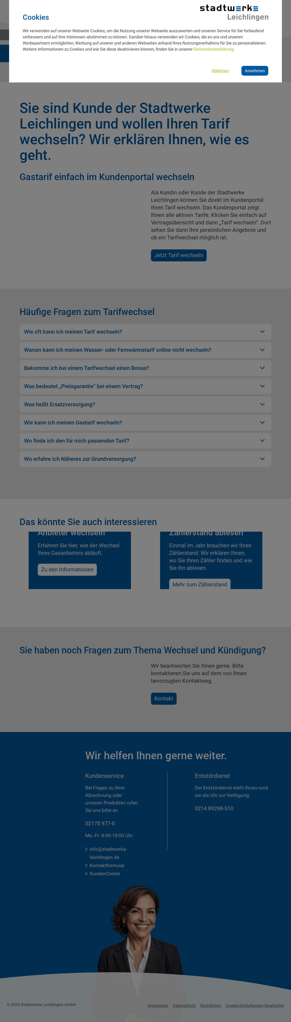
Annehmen (255, 70)
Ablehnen (220, 70)
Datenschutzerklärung (213, 49)
